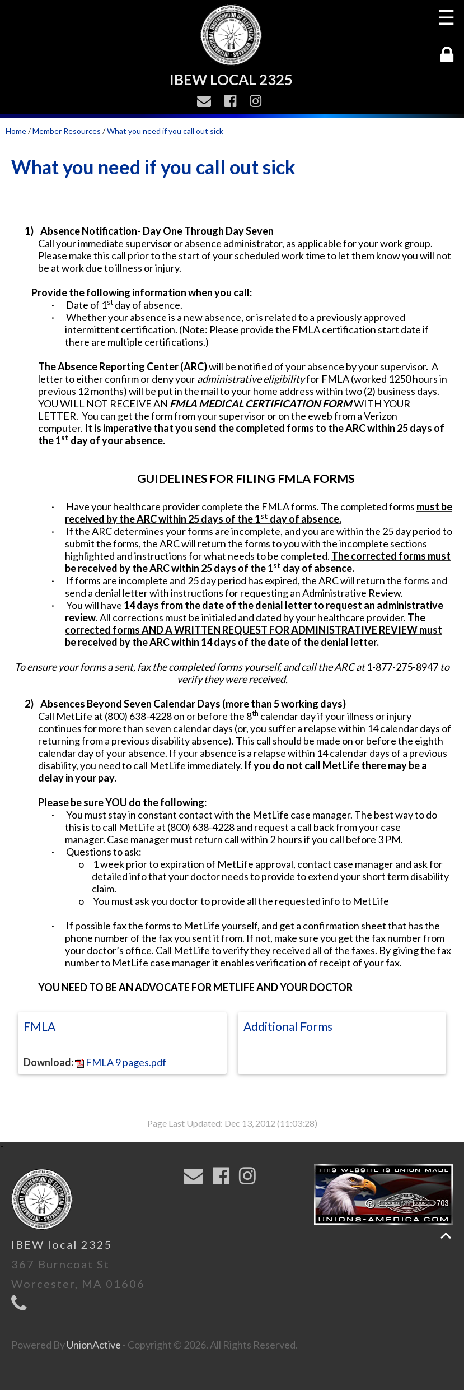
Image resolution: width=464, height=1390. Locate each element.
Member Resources (66, 131)
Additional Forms (287, 1026)
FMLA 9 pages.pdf (120, 1062)
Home (16, 131)
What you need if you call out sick (165, 131)
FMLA (39, 1026)
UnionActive (94, 1344)
